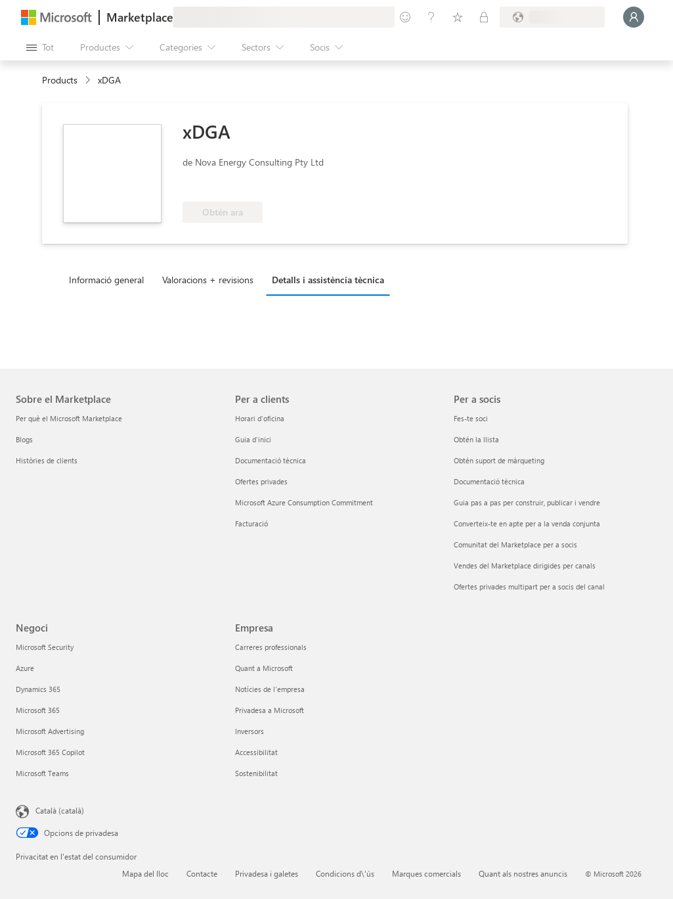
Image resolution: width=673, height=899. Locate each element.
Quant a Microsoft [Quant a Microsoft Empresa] (264, 668)
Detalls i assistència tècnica (328, 279)
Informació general (106, 279)
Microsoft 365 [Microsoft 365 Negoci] (38, 710)
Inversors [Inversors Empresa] (249, 731)
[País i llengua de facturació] (552, 17)
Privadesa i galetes (266, 873)
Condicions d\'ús (345, 873)
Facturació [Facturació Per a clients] (251, 523)
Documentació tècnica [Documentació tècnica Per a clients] (270, 460)
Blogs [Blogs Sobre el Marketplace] (24, 439)
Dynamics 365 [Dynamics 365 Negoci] (38, 689)
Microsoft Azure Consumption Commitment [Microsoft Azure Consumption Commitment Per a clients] (304, 502)
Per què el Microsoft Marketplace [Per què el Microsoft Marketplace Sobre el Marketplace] (69, 418)
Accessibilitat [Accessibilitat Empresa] (256, 752)
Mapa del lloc (145, 873)
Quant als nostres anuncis (523, 873)
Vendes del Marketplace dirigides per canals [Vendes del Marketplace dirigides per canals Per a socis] (525, 565)
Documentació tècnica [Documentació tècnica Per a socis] (489, 481)
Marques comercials (426, 873)
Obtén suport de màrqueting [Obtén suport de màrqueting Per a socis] (499, 460)
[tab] (109, 279)
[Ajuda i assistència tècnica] (431, 17)
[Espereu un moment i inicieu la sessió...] (633, 17)
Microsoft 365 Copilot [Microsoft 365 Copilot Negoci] (50, 752)
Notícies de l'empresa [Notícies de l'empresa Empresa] (270, 689)
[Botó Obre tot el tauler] (40, 47)
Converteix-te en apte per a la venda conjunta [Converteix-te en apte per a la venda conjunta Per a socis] (527, 523)
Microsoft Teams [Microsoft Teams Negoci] (42, 773)
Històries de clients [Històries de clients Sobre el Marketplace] (46, 460)
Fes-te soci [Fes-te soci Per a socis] (471, 418)
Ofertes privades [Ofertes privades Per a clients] (261, 481)
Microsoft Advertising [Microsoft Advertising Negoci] (50, 731)
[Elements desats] (457, 17)
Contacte (201, 873)
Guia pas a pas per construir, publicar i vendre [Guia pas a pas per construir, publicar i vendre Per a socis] (527, 502)
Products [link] (59, 80)
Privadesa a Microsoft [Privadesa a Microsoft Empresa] (269, 710)
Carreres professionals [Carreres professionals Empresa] (271, 647)
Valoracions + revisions (207, 279)
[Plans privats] (483, 17)
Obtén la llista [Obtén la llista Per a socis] (476, 439)
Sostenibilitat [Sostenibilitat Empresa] (256, 773)
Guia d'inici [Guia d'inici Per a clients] (253, 439)
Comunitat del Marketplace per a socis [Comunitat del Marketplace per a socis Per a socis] (515, 544)
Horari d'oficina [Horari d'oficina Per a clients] (259, 418)
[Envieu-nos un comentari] (405, 17)
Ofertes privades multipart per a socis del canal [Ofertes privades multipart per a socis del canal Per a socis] (529, 586)
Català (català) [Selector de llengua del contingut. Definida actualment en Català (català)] (59, 810)
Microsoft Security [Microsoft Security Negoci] (45, 647)
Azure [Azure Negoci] (25, 668)
